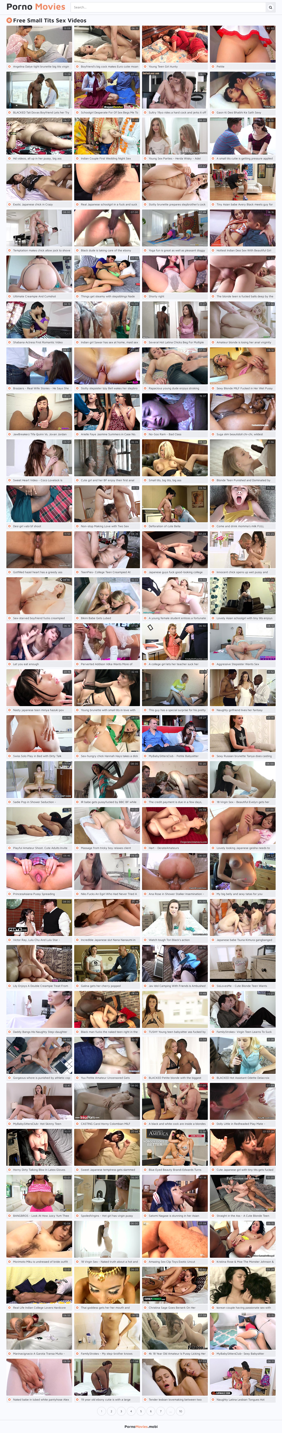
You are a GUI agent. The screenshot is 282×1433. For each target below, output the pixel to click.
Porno (35, 6)
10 (180, 1411)
